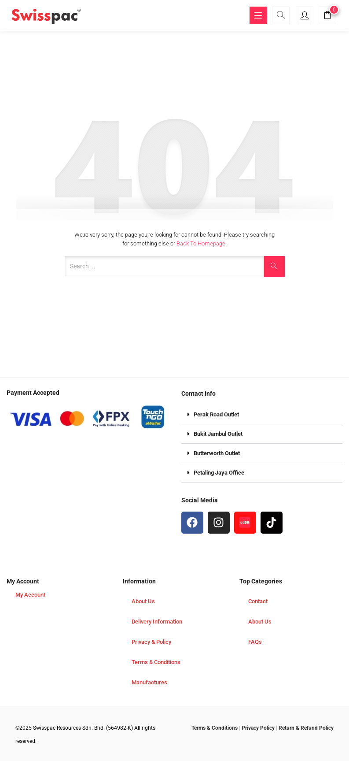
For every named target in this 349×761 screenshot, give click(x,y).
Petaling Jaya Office (219, 472)
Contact (258, 601)
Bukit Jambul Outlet (218, 434)
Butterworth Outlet (217, 453)
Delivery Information (157, 621)
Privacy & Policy (151, 641)
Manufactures (149, 682)
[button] (327, 16)
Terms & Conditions (156, 662)
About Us (143, 601)
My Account (30, 594)
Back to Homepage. (201, 243)
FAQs (255, 641)
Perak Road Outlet (216, 414)
